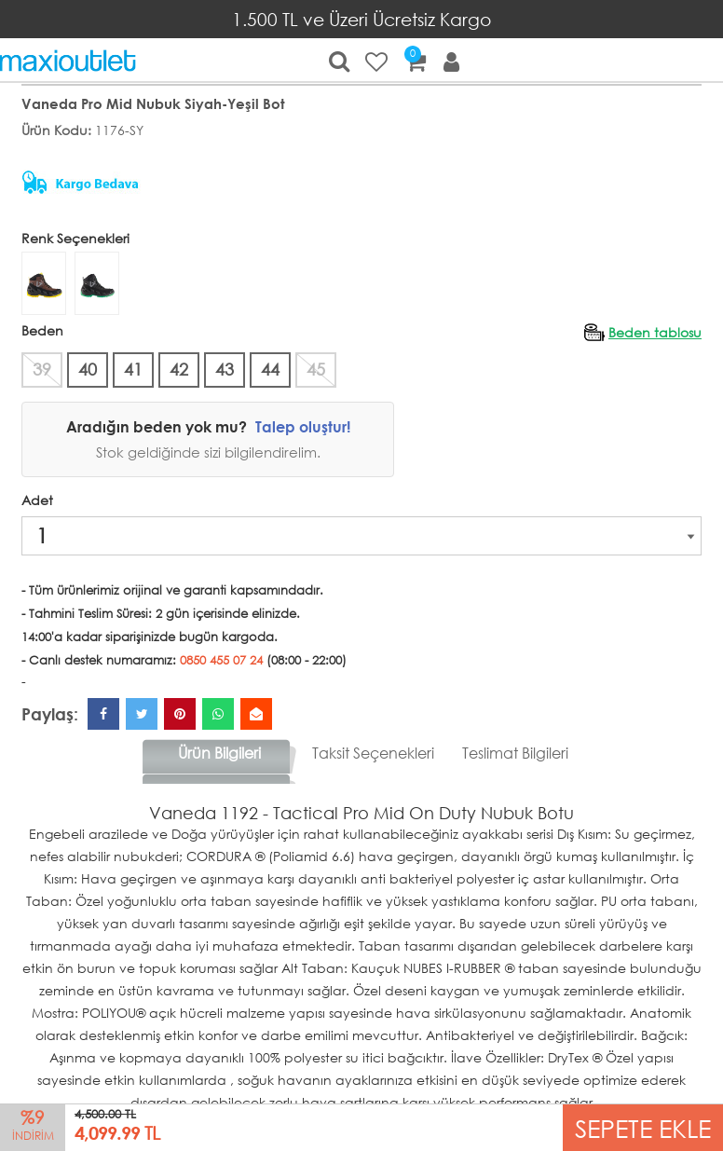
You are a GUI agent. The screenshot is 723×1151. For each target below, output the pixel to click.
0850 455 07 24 (221, 660)
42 (179, 369)
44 (270, 369)
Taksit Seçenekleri (373, 752)
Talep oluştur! (302, 426)
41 (133, 369)
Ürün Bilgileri (219, 752)
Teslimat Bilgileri (515, 752)
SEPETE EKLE (643, 1127)
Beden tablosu (655, 332)
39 (42, 369)
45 (316, 369)
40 (87, 369)
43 (224, 369)
